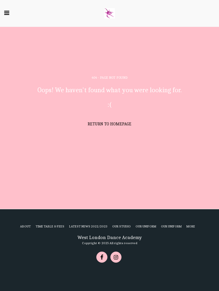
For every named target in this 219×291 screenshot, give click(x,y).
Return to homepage (109, 124)
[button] (6, 13)
